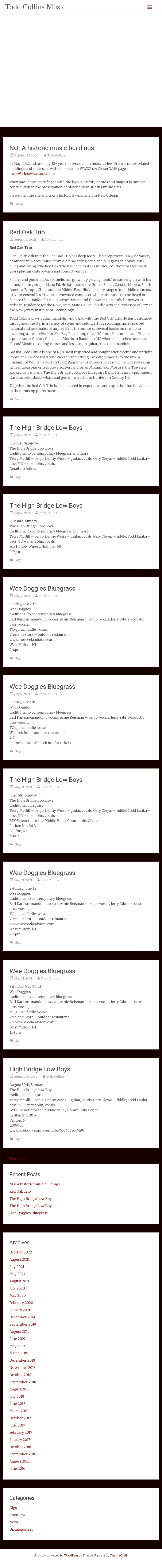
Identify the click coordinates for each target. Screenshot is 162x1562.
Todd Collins (56, 155)
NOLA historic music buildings (51, 148)
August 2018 (19, 1389)
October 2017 (20, 1418)
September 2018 (22, 1382)
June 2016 (17, 1468)
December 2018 (22, 1360)
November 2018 (22, 1367)
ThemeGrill (118, 1555)
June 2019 (17, 1339)
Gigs (18, 477)
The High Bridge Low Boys (45, 427)
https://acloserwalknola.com (32, 174)
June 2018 (17, 1403)
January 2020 (20, 1310)
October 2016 (20, 1447)
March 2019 (18, 1353)
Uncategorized (21, 1529)
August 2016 (19, 1461)
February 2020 (21, 1303)
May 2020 (17, 1295)
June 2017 (17, 1425)
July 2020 (17, 1288)
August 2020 (19, 1281)
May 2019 (17, 1346)
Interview (17, 1515)
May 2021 (17, 1274)
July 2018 (16, 1396)
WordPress (72, 1555)
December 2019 (22, 1317)
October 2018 (20, 1375)
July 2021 (16, 1266)
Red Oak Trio (27, 232)
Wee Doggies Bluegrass (42, 588)
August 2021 (19, 1259)
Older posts (14, 1159)
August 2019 (19, 1331)
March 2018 (18, 1411)
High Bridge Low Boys (39, 1069)
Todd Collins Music (35, 7)
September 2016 (22, 1454)
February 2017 (20, 1432)
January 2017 (19, 1440)
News (19, 204)
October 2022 (20, 1252)
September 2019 (22, 1324)
